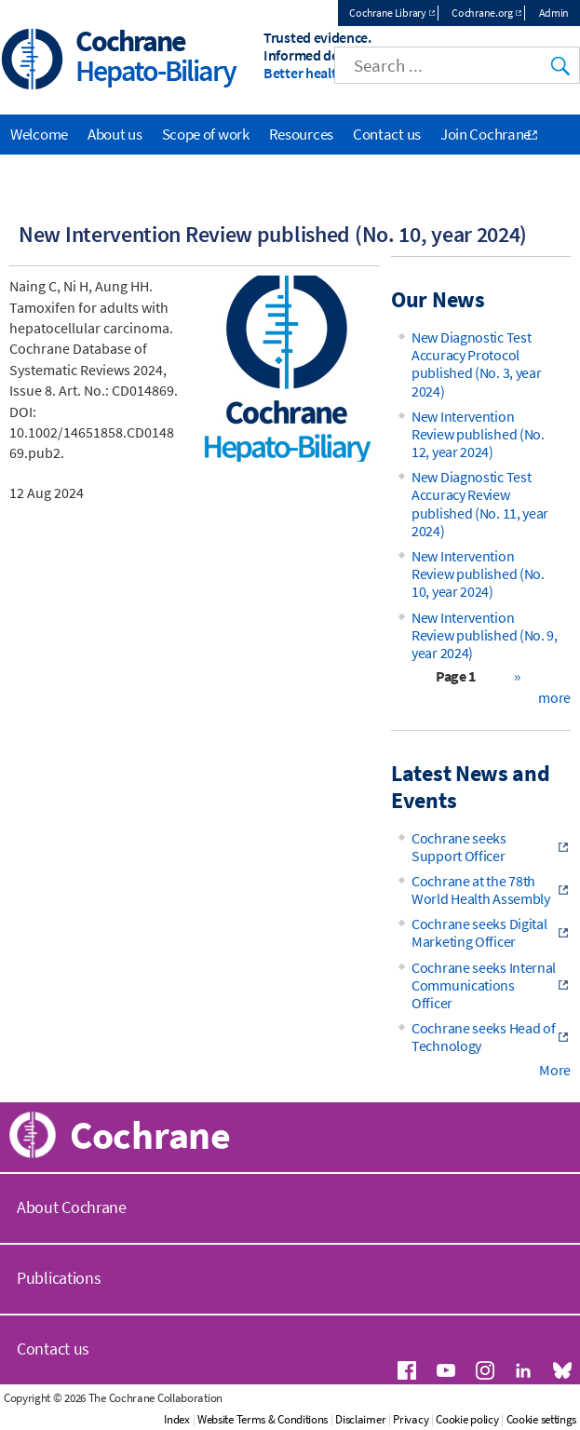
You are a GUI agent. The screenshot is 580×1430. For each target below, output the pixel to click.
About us (115, 134)
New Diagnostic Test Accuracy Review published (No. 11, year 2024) (479, 503)
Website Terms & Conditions (262, 1419)
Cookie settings (541, 1419)
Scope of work (206, 134)
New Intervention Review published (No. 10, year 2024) (478, 573)
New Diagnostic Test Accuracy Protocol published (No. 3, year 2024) (476, 364)
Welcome (39, 134)
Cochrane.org (482, 13)
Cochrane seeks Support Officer (458, 847)
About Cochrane (72, 1207)
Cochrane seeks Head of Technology (483, 1037)
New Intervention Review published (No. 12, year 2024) (478, 434)
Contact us (387, 134)
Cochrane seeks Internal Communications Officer (483, 985)
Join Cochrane (485, 134)
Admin (554, 13)
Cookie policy (467, 1419)
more (554, 697)
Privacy (410, 1419)
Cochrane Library (387, 13)
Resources (301, 134)
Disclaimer (360, 1419)
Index (177, 1419)
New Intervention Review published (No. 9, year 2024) (484, 635)
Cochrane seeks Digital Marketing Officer (478, 932)
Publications (59, 1277)
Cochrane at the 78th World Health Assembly (480, 889)
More (555, 1069)
